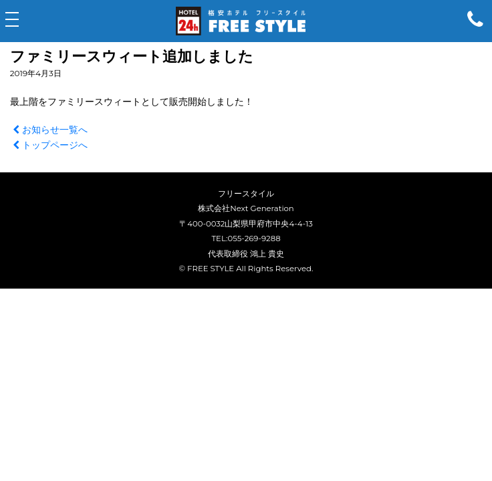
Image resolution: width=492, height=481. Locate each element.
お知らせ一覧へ (49, 130)
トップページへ (49, 145)
